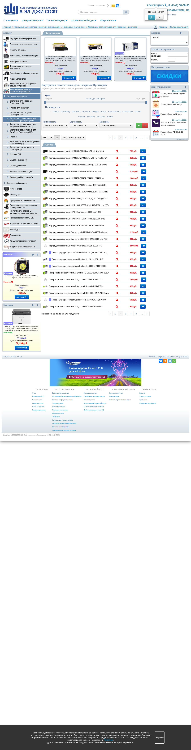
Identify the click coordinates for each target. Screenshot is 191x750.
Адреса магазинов (145, 705)
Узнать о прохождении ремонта (94, 716)
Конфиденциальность (39, 719)
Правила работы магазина (60, 702)
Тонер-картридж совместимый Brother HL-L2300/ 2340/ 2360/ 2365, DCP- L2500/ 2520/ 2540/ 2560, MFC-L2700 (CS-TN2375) (91, 513)
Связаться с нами (37, 712)
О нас (34, 702)
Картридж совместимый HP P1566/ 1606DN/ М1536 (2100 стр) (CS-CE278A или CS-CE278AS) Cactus (91, 320)
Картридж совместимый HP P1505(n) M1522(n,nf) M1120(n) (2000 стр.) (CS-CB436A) (91, 299)
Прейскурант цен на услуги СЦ (94, 719)
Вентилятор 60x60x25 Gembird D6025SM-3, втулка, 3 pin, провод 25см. (22, 277)
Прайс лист (143, 709)
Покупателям (108, 20)
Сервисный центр (57, 20)
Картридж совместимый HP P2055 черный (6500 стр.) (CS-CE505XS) (91, 341)
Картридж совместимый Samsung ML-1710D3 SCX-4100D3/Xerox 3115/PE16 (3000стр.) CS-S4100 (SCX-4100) (91, 405)
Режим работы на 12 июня (171, 114)
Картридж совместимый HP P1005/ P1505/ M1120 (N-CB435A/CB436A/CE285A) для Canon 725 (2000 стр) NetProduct (130, 58)
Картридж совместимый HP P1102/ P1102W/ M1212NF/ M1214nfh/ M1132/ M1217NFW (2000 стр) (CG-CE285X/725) (60, 58)
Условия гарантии (89, 709)
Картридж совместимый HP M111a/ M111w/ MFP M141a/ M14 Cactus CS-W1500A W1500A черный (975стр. (91, 152)
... (142, 137)
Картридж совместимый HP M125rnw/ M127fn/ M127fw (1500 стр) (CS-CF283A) (91, 172)
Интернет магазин (32, 20)
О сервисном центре (90, 702)
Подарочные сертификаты (147, 712)
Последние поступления (60, 719)
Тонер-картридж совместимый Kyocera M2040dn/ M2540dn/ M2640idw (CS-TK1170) (91, 636)
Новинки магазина (58, 722)
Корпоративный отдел (83, 20)
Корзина (163, 27)
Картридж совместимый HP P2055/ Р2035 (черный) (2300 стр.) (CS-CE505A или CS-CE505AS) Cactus (91, 362)
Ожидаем (18, 305)
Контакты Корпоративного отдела (120, 709)
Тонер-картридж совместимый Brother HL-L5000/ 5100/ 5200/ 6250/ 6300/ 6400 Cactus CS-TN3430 (91, 530)
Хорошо (160, 737)
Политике (108, 740)
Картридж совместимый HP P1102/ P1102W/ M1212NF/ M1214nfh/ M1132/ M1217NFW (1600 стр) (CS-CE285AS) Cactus (91, 279)
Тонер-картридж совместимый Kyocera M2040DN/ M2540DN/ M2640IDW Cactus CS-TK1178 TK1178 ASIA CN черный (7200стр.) (91, 618)
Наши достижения (38, 716)
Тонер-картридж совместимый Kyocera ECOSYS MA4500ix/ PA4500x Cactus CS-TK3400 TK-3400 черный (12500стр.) (91, 552)
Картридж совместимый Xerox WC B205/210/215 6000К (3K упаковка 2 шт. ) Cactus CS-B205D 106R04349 (91, 447)
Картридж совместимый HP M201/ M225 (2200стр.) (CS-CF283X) (91, 193)
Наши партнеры (114, 705)
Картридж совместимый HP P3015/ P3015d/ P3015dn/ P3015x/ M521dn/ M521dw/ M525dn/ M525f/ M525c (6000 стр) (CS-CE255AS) (91, 384)
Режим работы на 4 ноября (171, 104)
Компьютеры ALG (38, 705)
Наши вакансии (37, 709)
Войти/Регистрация (178, 27)
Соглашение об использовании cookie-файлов (66, 705)
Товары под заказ (57, 712)
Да (151, 17)
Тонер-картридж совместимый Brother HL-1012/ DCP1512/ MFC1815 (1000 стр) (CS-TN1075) (91, 491)
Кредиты (142, 702)
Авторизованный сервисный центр (95, 712)
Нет (159, 17)
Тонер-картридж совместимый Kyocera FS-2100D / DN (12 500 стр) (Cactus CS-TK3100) (91, 593)
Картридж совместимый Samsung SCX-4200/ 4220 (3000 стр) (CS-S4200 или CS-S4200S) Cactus (91, 425)
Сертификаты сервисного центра (94, 705)
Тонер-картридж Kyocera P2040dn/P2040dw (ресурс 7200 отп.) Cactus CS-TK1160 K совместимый (91, 470)
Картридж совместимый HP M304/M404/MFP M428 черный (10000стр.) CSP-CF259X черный (91, 214)
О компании (11, 20)
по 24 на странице (73, 137)
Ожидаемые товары (58, 716)
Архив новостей (182, 139)
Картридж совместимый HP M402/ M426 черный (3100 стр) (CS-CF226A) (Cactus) (91, 257)
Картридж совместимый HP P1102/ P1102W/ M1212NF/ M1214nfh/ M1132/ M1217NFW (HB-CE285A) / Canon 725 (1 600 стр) (95, 59)
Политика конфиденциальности (62, 709)
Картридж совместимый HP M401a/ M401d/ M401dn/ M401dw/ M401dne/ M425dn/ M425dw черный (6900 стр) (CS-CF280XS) (91, 236)
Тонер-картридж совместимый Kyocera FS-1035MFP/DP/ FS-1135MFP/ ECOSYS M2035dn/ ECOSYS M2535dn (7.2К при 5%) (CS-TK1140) (91, 573)
